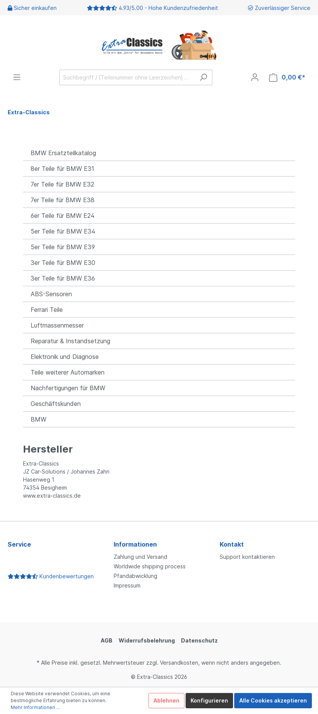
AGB (107, 640)
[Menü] (17, 77)
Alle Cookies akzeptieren (273, 700)
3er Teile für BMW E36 (63, 278)
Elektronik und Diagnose (65, 356)
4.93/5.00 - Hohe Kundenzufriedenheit (168, 8)
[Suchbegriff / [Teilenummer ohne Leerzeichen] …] (127, 77)
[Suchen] (203, 77)
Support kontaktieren (247, 556)
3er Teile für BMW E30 (63, 262)
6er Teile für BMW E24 (63, 215)
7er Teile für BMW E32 (62, 184)
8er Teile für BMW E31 (62, 168)
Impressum (127, 585)
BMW (38, 419)
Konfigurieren (209, 700)
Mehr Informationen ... (35, 707)
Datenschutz (199, 640)
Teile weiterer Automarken (67, 372)
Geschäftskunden (56, 403)
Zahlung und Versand (140, 556)
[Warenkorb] (287, 77)
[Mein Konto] (255, 77)
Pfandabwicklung (135, 576)
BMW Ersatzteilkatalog (63, 153)
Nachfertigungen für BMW (68, 388)
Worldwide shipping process (150, 566)
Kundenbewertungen (51, 576)
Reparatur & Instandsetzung (70, 341)
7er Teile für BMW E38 (63, 200)
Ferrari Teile (47, 309)
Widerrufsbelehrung (147, 640)
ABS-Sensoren (51, 294)
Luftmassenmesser (57, 325)
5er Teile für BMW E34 (63, 231)
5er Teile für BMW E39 (63, 247)
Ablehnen (166, 700)
